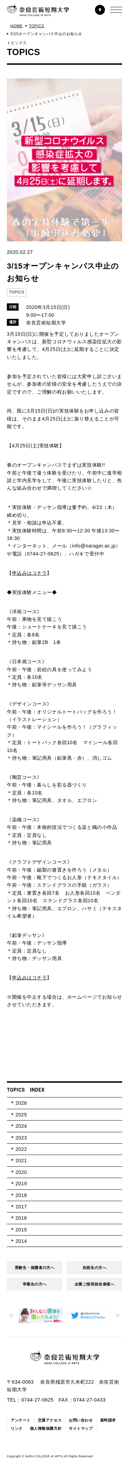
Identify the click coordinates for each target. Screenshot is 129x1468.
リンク (17, 1428)
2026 (21, 1103)
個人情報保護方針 (46, 1428)
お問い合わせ (81, 1420)
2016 (21, 1218)
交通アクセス (50, 1420)
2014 (21, 1241)
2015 (21, 1229)
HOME (16, 26)
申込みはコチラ (29, 573)
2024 (21, 1126)
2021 (21, 1160)
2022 (21, 1149)
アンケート (21, 1420)
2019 (21, 1183)
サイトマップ (81, 1428)
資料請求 (108, 1420)
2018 (21, 1195)
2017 (21, 1206)
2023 (21, 1138)
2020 (21, 1172)
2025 (21, 1114)
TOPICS (36, 26)
